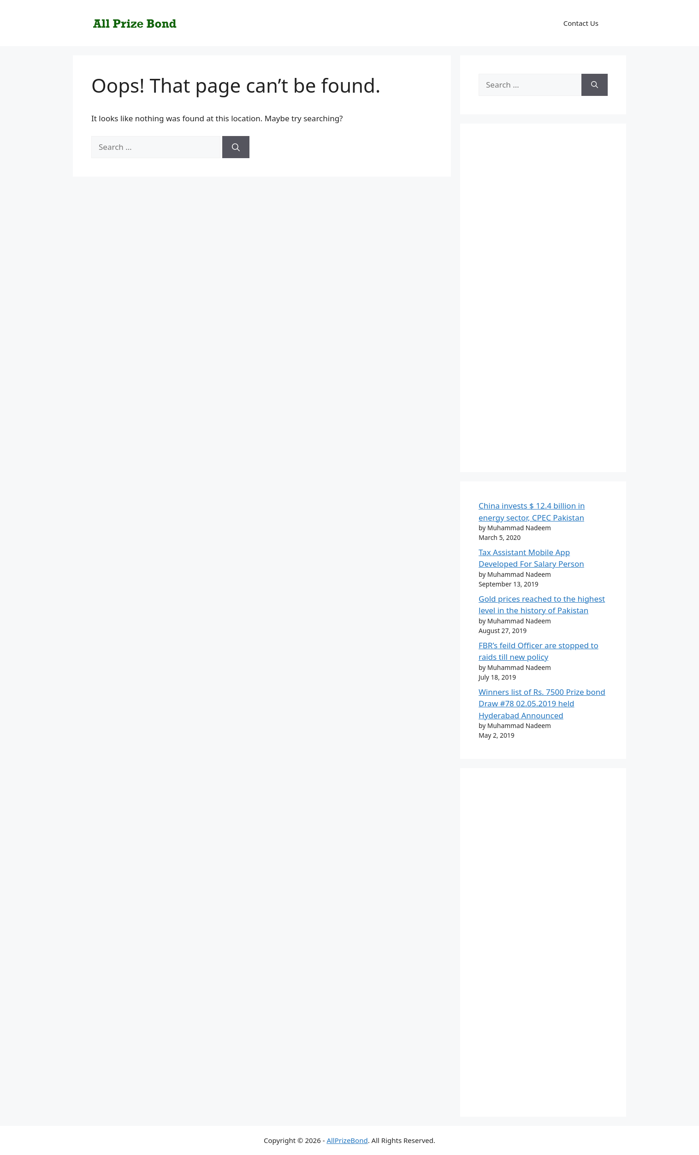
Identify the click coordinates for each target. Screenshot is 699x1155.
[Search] (235, 147)
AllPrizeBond (346, 1140)
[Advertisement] (543, 304)
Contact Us (580, 23)
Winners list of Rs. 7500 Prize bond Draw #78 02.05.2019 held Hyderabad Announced (542, 704)
